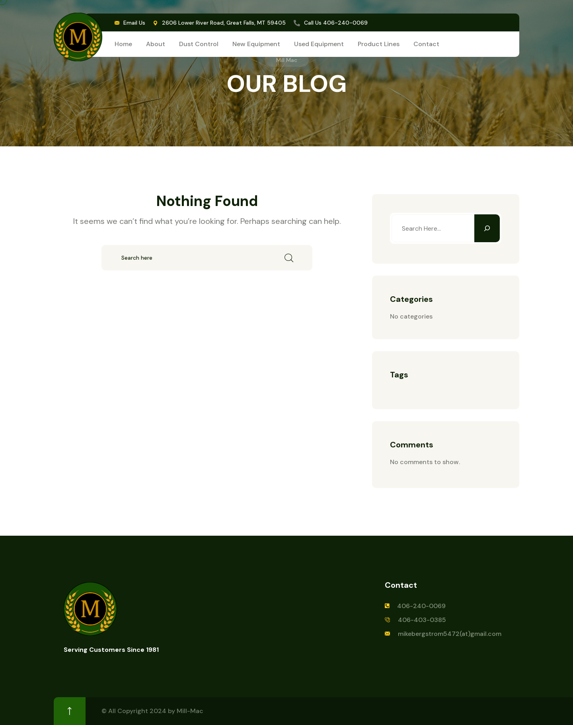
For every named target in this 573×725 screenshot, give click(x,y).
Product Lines (379, 44)
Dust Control (198, 44)
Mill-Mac (190, 711)
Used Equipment (319, 44)
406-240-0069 (345, 22)
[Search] (487, 228)
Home (123, 44)
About (155, 44)
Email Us (134, 22)
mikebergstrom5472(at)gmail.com (449, 634)
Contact (426, 44)
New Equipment (256, 44)
